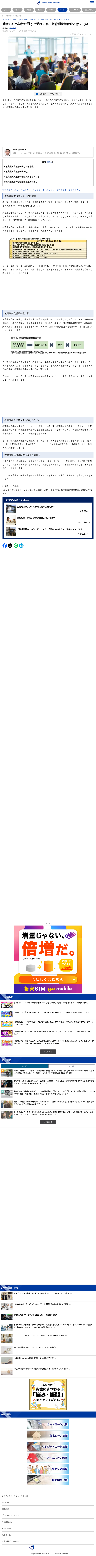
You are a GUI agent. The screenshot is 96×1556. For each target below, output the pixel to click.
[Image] (48, 3)
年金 (51, 10)
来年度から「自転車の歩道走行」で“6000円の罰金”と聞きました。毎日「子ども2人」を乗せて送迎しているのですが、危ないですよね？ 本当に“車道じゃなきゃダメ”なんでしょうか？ (54, 1093)
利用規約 (5, 1509)
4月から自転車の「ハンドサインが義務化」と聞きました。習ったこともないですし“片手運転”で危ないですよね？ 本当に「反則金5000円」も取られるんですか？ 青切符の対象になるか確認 (54, 1072)
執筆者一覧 (6, 1535)
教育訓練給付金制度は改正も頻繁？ (21, 182)
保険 (62, 10)
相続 (29, 10)
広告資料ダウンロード (10, 1541)
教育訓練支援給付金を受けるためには (22, 177)
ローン (75, 10)
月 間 (71, 1066)
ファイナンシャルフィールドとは (15, 1496)
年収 (18, 10)
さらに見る (48, 1051)
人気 (6, 10)
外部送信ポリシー (9, 1522)
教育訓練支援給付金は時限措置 (19, 166)
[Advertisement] (48, 128)
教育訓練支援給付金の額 (16, 171)
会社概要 (5, 1502)
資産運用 (89, 10)
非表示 (49, 162)
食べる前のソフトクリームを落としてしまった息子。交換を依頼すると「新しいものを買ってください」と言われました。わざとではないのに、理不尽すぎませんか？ (53, 1113)
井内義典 (13, 28)
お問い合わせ (7, 1528)
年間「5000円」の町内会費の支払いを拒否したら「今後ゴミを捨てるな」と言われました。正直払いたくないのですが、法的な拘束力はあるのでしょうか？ (54, 1103)
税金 (40, 10)
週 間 (24, 1066)
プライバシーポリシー (10, 1515)
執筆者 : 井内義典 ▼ (19, 149)
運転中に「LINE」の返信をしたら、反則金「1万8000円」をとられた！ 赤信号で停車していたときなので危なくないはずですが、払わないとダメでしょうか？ (54, 1082)
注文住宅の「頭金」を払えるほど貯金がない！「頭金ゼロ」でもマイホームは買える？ (36, 19)
